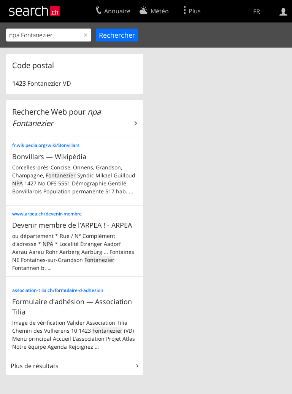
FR (256, 11)
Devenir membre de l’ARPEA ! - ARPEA (72, 225)
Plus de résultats (35, 366)
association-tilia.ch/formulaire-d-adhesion (57, 290)
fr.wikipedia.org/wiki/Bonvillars (45, 145)
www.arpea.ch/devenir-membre (47, 214)
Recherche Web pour (56, 117)
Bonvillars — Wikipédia (49, 156)
